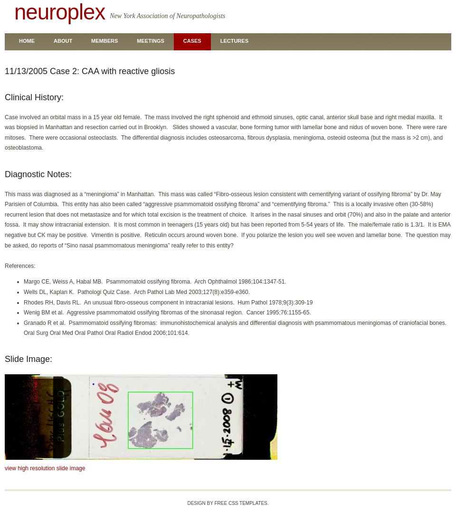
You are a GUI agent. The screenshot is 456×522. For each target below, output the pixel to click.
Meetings (150, 41)
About (63, 41)
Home (27, 41)
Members (104, 41)
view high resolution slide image (45, 468)
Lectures (234, 41)
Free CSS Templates (240, 503)
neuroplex (59, 12)
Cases (192, 41)
